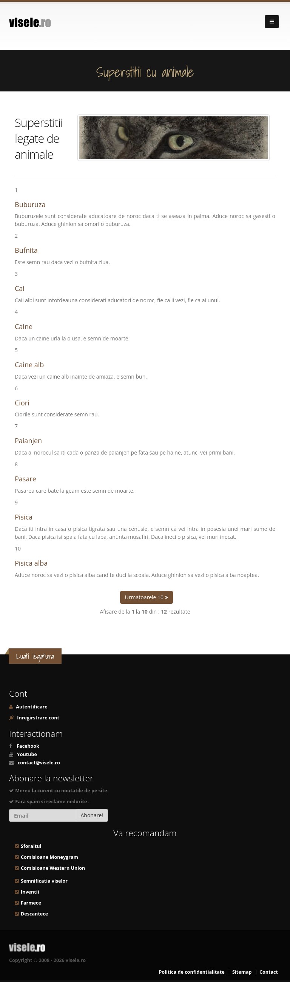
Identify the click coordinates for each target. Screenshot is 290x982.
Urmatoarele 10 (146, 597)
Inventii (30, 892)
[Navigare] (272, 21)
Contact (268, 972)
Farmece (31, 903)
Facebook (28, 746)
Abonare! (92, 815)
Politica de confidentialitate (191, 972)
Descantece (34, 914)
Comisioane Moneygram (49, 857)
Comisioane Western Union (53, 868)
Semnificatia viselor (44, 881)
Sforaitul (31, 846)
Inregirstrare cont (37, 717)
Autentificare (31, 707)
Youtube (27, 754)
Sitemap (242, 972)
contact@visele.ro (39, 762)
